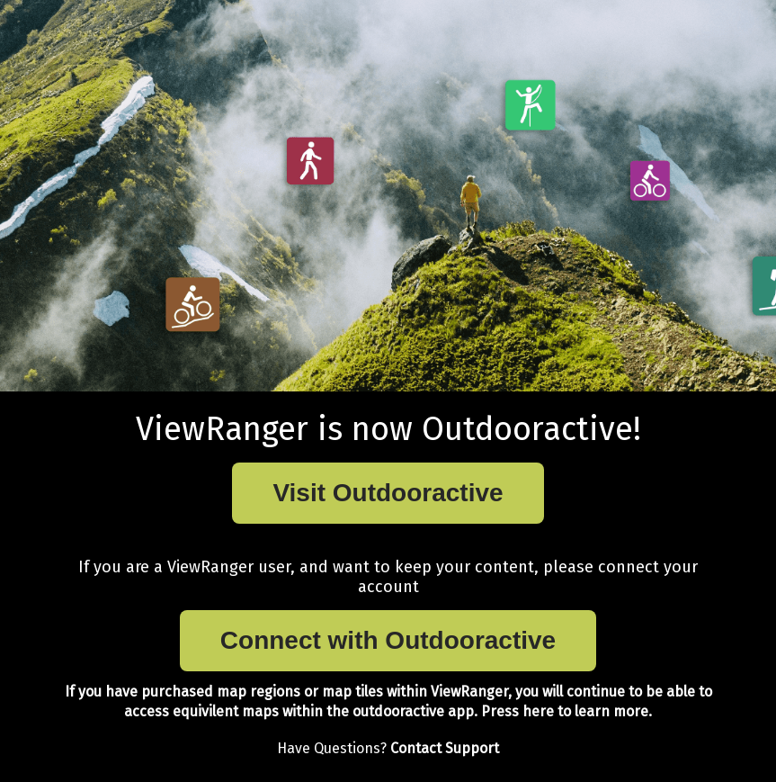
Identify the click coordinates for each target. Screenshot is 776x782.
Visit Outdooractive (387, 493)
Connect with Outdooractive (388, 640)
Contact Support (444, 748)
